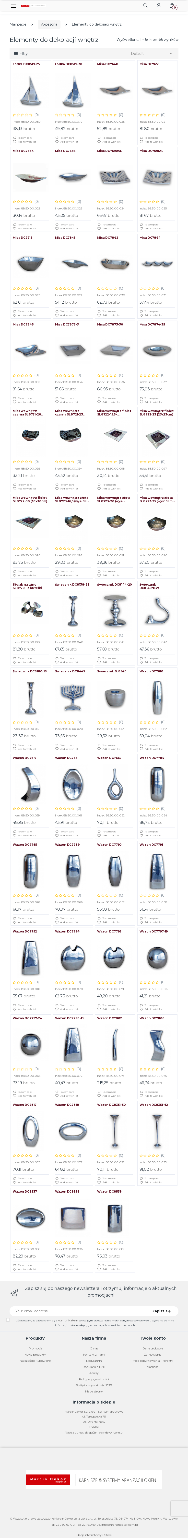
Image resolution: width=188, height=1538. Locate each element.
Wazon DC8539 (109, 1191)
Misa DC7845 (23, 324)
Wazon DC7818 (67, 1105)
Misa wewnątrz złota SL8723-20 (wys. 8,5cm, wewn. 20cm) (113, 499)
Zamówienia (153, 1354)
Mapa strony (94, 1391)
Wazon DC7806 (152, 1018)
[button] (145, 5)
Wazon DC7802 (109, 1018)
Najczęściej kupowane (35, 1360)
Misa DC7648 (107, 64)
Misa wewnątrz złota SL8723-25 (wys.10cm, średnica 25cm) (156, 499)
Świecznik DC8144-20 (114, 584)
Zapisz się (161, 1311)
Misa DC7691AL (151, 151)
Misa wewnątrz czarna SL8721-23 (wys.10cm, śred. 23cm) (73, 412)
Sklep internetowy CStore (94, 1535)
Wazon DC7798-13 (69, 1018)
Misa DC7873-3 (67, 324)
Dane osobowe (152, 1348)
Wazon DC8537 (25, 1191)
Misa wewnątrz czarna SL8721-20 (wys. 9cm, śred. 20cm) (30, 412)
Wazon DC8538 (67, 1191)
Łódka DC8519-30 (68, 64)
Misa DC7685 (65, 151)
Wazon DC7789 (67, 844)
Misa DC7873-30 (110, 324)
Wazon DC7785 (25, 844)
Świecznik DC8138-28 (72, 584)
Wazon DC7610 (151, 671)
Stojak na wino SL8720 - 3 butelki (27, 586)
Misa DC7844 (150, 237)
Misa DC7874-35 (152, 324)
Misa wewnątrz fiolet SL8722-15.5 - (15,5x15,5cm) (114, 412)
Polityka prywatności (94, 1379)
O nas (94, 1348)
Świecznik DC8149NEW (149, 586)
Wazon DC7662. (109, 758)
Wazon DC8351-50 (111, 1105)
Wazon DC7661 (67, 758)
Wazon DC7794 (67, 931)
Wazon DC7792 (25, 931)
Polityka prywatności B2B (94, 1385)
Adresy (94, 1373)
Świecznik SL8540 (112, 671)
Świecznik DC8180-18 (30, 671)
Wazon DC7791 (151, 844)
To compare (22, 138)
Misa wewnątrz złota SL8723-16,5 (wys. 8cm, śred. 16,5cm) (72, 499)
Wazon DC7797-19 (154, 931)
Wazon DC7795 (109, 931)
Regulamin (94, 1360)
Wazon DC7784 (152, 758)
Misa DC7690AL (109, 151)
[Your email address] (78, 1311)
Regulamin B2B (94, 1367)
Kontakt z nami (94, 1354)
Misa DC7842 (107, 237)
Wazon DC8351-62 (154, 1105)
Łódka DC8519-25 (26, 64)
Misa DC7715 (22, 237)
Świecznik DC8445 (70, 671)
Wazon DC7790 (109, 844)
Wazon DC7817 (24, 1105)
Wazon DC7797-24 (27, 1018)
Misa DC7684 (23, 151)
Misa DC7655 (149, 64)
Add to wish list (24, 142)
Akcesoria (49, 24)
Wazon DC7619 (24, 758)
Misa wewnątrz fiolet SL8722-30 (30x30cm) (30, 499)
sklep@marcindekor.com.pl (104, 1432)
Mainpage (18, 24)
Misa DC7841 (65, 237)
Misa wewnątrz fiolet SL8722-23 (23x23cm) (157, 412)
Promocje (35, 1348)
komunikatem (68, 1320)
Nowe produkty (35, 1354)
